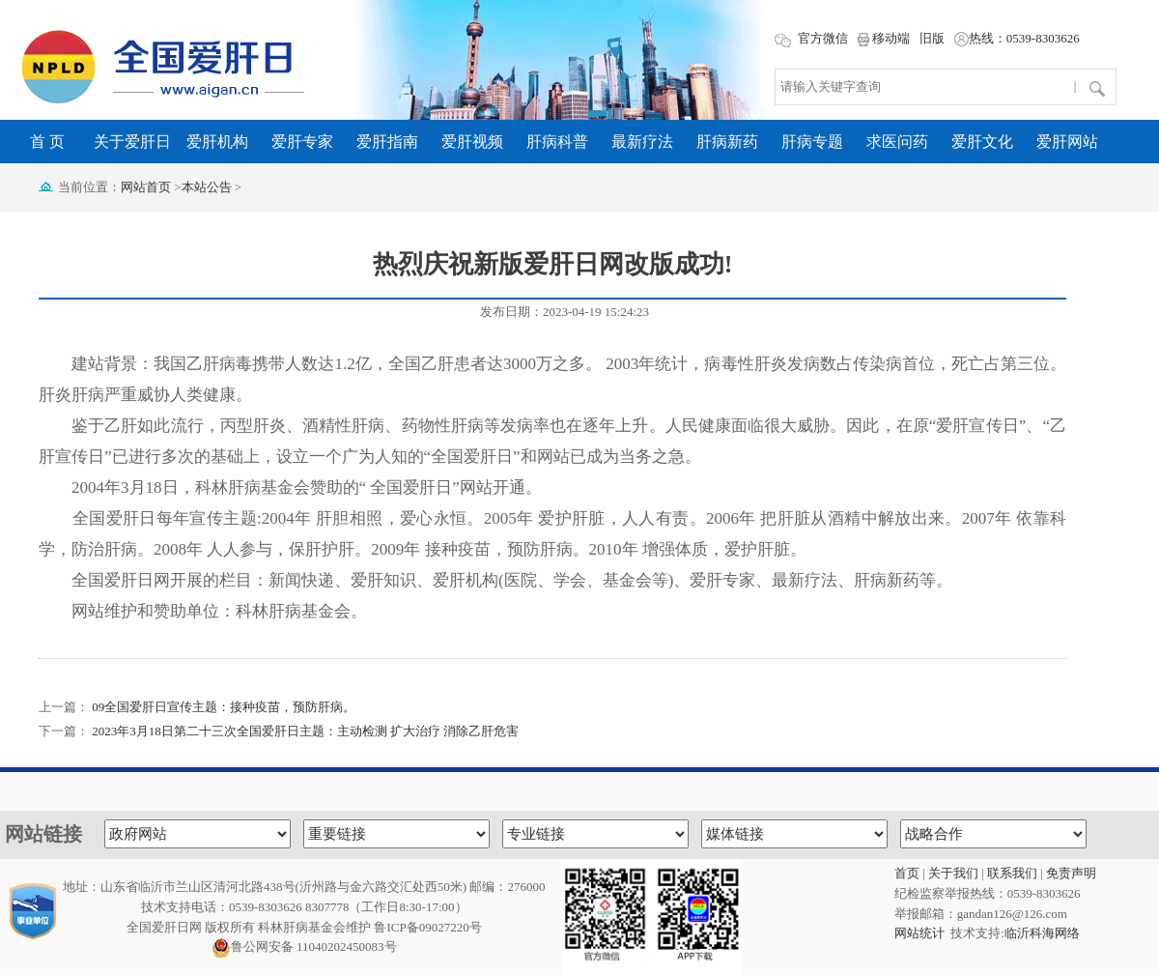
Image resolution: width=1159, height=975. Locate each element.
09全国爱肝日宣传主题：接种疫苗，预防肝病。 (223, 707)
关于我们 (953, 873)
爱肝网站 (1067, 141)
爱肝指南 (387, 141)
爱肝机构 (217, 141)
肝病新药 (727, 141)
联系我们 (1012, 873)
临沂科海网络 (1042, 933)
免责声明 (1071, 873)
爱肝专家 (302, 141)
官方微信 (811, 38)
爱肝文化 (982, 141)
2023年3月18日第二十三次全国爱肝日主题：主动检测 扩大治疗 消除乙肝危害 (305, 731)
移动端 (884, 38)
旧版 (932, 38)
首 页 (47, 141)
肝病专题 (812, 141)
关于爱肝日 (132, 141)
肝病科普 (557, 141)
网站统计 (919, 933)
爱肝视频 (472, 141)
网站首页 (146, 187)
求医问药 (897, 141)
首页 (906, 873)
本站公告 (207, 187)
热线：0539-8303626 (1017, 38)
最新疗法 (642, 141)
